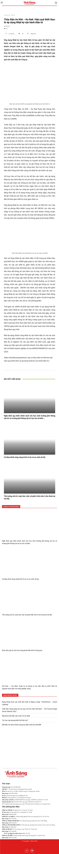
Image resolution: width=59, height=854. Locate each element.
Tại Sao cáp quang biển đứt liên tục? (15, 720)
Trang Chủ (7, 15)
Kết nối (13, 15)
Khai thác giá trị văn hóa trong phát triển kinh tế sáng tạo (22, 650)
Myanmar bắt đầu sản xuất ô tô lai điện (16, 716)
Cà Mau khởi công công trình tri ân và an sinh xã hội (24, 457)
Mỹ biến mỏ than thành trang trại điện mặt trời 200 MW (21, 725)
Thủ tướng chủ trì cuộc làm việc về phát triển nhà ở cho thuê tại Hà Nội (27, 615)
